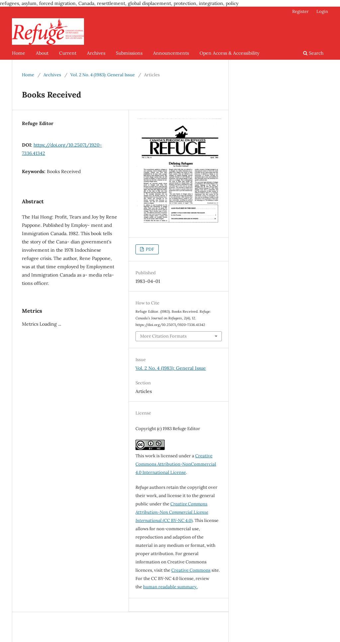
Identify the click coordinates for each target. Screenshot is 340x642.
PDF (149, 249)
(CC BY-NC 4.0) (171, 512)
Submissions (129, 53)
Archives (96, 53)
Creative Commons (191, 570)
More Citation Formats (163, 336)
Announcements (171, 53)
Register (300, 11)
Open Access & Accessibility (229, 53)
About (42, 53)
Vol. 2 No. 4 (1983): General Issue (102, 75)
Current (67, 53)
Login (322, 11)
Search (313, 53)
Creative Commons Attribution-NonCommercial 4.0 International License (175, 464)
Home (18, 53)
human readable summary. (170, 587)
